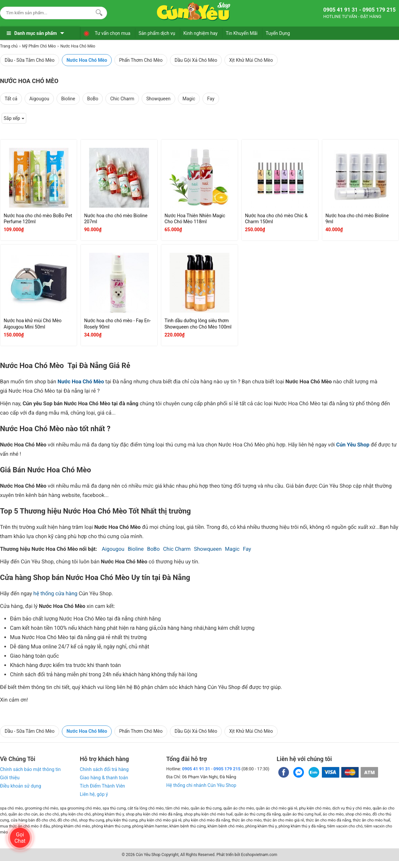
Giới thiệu (10, 777)
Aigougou (39, 98)
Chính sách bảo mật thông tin (30, 769)
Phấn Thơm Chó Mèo (141, 60)
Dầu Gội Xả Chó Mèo (196, 60)
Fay (210, 98)
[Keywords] (46, 13)
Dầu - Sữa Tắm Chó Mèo (30, 60)
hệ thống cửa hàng (55, 593)
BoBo (92, 98)
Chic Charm (122, 98)
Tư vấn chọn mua (112, 33)
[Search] (97, 12)
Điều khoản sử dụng (20, 786)
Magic (189, 98)
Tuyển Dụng (278, 33)
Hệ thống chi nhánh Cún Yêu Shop (201, 785)
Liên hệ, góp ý (94, 794)
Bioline (68, 98)
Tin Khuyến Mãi (242, 33)
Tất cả (11, 98)
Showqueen (158, 98)
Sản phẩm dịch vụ (157, 33)
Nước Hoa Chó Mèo (86, 60)
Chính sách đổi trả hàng (104, 769)
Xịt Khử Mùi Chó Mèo (251, 60)
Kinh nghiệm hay (201, 33)
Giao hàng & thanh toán (104, 777)
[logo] (193, 11)
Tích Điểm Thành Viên (102, 786)
